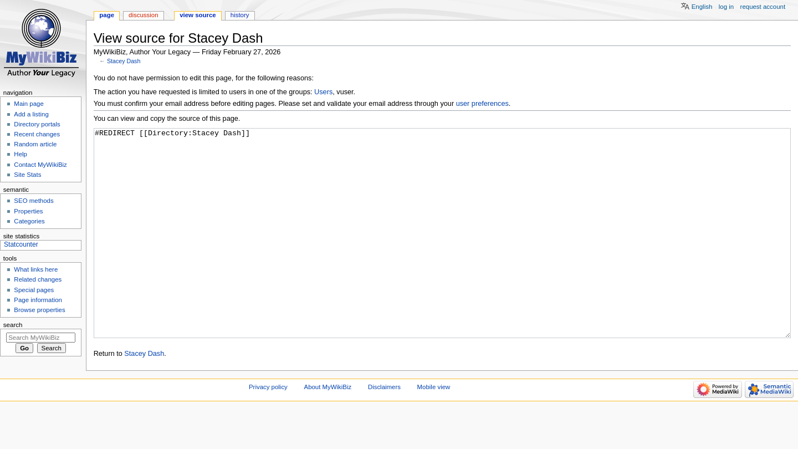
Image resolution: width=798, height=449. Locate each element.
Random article (35, 144)
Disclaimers (384, 428)
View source (198, 15)
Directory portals (37, 124)
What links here (36, 269)
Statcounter (21, 244)
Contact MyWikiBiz (40, 164)
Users (323, 92)
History (240, 15)
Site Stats (27, 174)
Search (13, 325)
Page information (38, 300)
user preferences (482, 104)
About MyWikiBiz (328, 428)
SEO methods (33, 200)
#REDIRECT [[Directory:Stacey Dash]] (442, 254)
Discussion (143, 15)
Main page (29, 103)
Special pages (34, 290)
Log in (726, 6)
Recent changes (37, 134)
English (702, 6)
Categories (29, 221)
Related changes (38, 279)
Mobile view (434, 428)
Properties (28, 211)
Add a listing (31, 114)
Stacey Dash (123, 61)
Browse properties (39, 310)
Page (106, 15)
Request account (763, 6)
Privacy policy (268, 428)
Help (20, 154)
